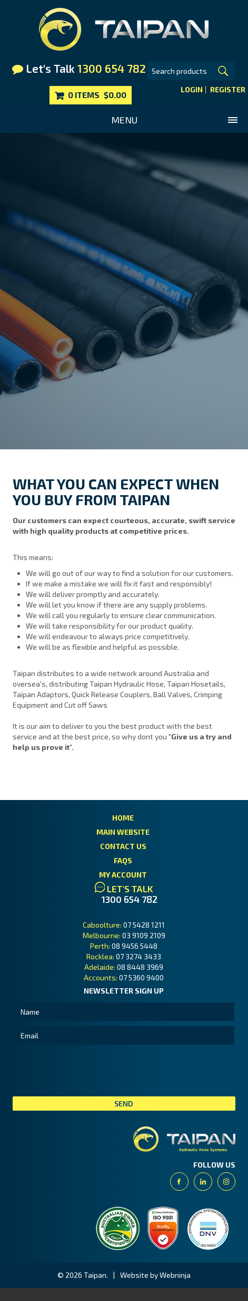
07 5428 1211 (144, 924)
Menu (124, 120)
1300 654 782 (129, 899)
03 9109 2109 (143, 935)
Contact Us (123, 846)
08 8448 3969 (140, 966)
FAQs (123, 860)
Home (123, 817)
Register (227, 89)
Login (192, 89)
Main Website (123, 831)
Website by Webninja (155, 1274)
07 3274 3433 (138, 956)
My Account (123, 874)
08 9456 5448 (134, 945)
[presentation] (93, 1070)
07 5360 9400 (141, 977)
